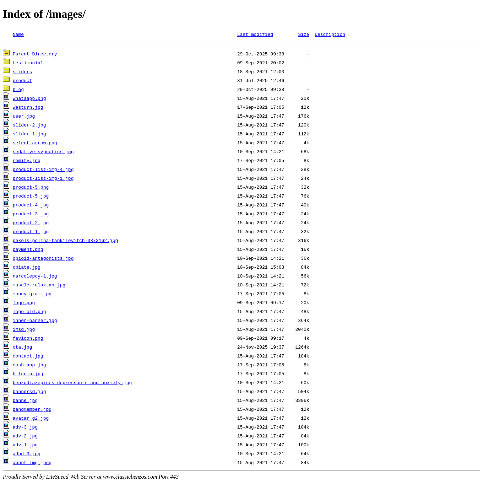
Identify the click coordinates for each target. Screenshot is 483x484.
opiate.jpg (26, 268)
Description (330, 34)
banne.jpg (25, 401)
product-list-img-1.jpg (43, 179)
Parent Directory (35, 55)
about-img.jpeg (32, 463)
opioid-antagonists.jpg (43, 259)
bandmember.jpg (32, 410)
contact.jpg (28, 357)
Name (18, 34)
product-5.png (31, 188)
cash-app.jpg (29, 365)
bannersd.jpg (29, 392)
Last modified (255, 34)
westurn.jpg (28, 108)
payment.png (28, 250)
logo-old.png (29, 312)
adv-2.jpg (25, 437)
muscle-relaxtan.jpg (39, 286)
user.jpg (24, 117)
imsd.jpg (24, 330)
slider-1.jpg (29, 134)
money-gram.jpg (32, 294)
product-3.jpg (31, 214)
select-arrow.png (35, 143)
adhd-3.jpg (26, 454)
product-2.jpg (31, 223)
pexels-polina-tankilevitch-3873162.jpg (65, 241)
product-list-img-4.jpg (43, 170)
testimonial (28, 63)
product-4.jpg (31, 206)
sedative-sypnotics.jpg (43, 152)
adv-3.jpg (25, 428)
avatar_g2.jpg (31, 419)
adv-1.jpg (25, 445)
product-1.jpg (31, 232)
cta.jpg (22, 348)
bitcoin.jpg (28, 374)
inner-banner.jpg (35, 321)
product (22, 81)
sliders (22, 72)
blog (18, 90)
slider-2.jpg (29, 126)
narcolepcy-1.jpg (35, 277)
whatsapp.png (29, 99)
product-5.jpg (31, 197)
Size (303, 34)
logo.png (24, 303)
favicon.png (28, 339)
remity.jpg (26, 161)
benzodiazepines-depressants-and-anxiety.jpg (72, 383)
